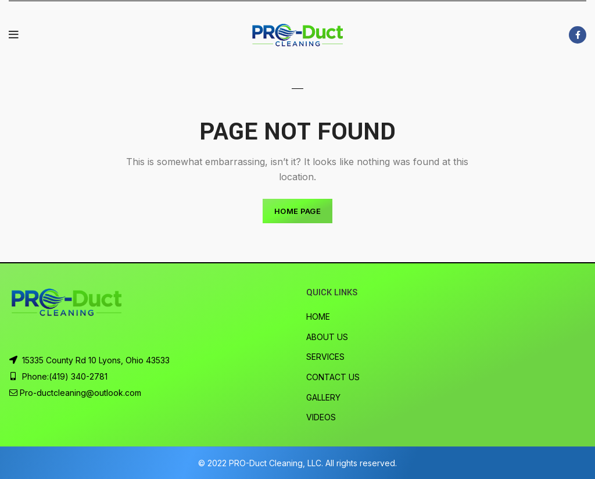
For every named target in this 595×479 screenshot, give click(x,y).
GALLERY (323, 397)
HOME (318, 316)
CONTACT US (333, 377)
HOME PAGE (297, 211)
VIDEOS (321, 417)
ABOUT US (327, 337)
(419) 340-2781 (78, 376)
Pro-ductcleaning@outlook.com (80, 393)
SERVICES (325, 357)
